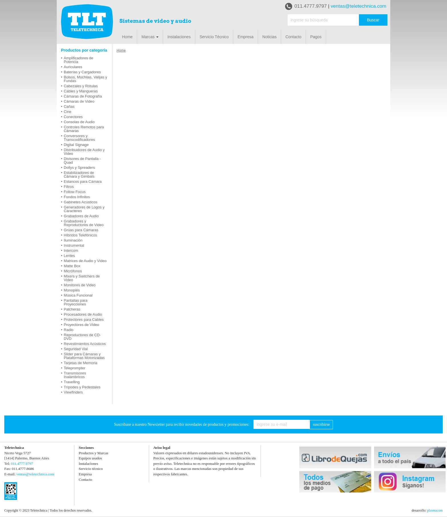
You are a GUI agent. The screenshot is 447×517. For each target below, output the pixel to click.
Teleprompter (75, 368)
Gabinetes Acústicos (80, 202)
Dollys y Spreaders (79, 167)
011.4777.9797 (306, 6)
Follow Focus (75, 192)
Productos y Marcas (93, 453)
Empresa (245, 37)
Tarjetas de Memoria (80, 363)
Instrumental (74, 245)
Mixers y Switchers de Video (82, 278)
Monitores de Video (80, 285)
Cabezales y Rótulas (81, 86)
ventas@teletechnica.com (358, 6)
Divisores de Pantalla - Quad (82, 160)
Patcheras (72, 309)
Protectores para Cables (84, 319)
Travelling (72, 382)
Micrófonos (73, 271)
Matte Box (72, 266)
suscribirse (321, 424)
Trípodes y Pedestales (82, 387)
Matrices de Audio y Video (85, 261)
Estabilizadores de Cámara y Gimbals (79, 174)
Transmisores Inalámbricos (75, 375)
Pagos (316, 37)
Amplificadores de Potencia (78, 60)
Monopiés (72, 290)
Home (127, 37)
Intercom (71, 250)
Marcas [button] (150, 37)
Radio (69, 330)
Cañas (69, 106)
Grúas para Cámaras (81, 230)
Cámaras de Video (79, 101)
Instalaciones (179, 37)
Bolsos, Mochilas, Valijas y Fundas (85, 79)
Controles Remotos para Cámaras (84, 129)
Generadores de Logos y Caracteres (84, 209)
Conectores (73, 117)
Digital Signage (76, 145)
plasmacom (435, 510)
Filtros (69, 186)
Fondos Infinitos (77, 197)
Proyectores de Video (81, 325)
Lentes (69, 256)
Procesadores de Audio (83, 314)
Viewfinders (73, 392)
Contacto (293, 37)
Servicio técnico (91, 469)
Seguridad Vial (76, 349)
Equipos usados (90, 458)
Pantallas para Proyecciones (76, 302)
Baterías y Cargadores (82, 72)
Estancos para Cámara (83, 181)
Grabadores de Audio (81, 216)
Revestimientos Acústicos (85, 344)
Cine (68, 111)
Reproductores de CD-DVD (82, 336)
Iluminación (73, 240)
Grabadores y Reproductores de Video (84, 223)
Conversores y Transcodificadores (79, 137)
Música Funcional (78, 295)
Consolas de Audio (79, 122)
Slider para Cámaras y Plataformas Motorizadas (84, 356)
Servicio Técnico (214, 37)
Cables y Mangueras (81, 91)
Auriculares (73, 67)
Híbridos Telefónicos (80, 235)
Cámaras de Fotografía (83, 96)
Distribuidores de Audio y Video (84, 151)
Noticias (269, 37)
